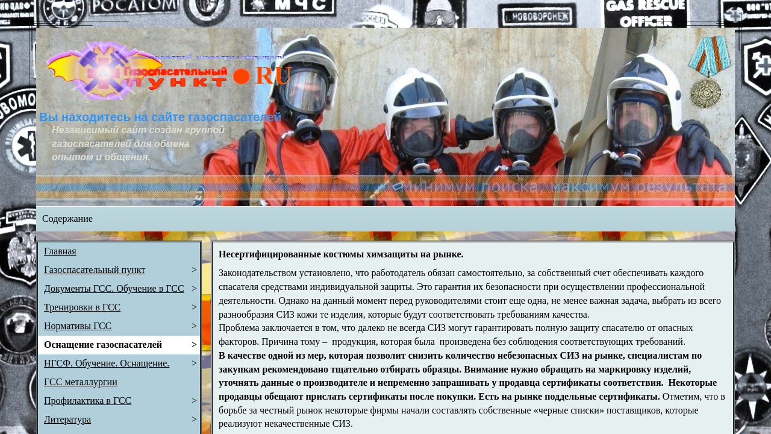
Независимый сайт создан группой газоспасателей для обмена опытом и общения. (139, 143)
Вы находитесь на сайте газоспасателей (160, 117)
